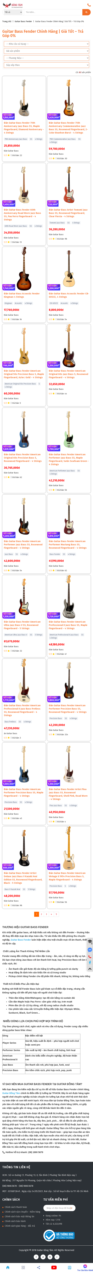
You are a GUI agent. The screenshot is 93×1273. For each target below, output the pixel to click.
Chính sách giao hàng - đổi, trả (18, 1226)
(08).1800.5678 (9, 1186)
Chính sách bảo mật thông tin (18, 1216)
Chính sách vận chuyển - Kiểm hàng (21, 1211)
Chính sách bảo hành (14, 1221)
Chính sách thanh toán (14, 1207)
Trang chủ (6, 21)
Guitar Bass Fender (23, 21)
